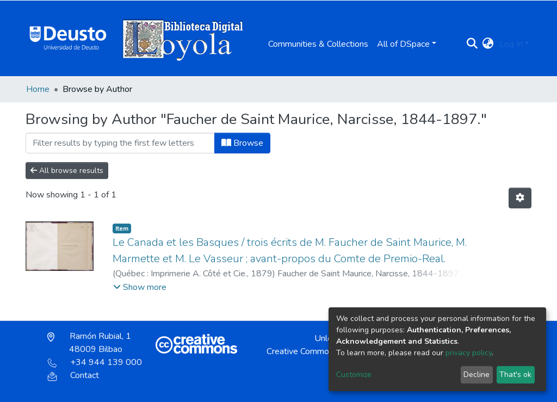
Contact (73, 375)
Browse (242, 143)
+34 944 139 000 (94, 362)
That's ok (515, 374)
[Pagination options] (520, 198)
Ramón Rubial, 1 (89, 342)
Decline (476, 374)
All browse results (66, 170)
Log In (511, 44)
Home (37, 89)
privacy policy (468, 353)
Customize (354, 374)
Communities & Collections (318, 44)
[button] (488, 44)
